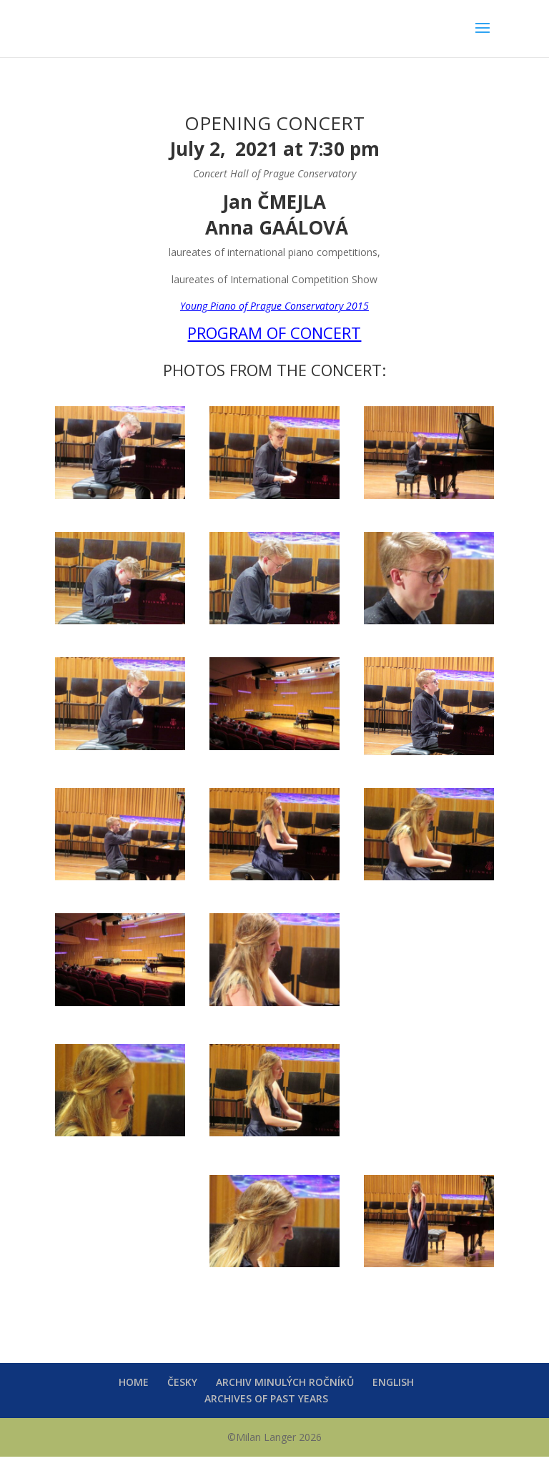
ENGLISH (393, 1382)
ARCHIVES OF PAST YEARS (266, 1398)
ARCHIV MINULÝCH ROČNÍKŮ (285, 1382)
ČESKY (182, 1382)
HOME (134, 1382)
